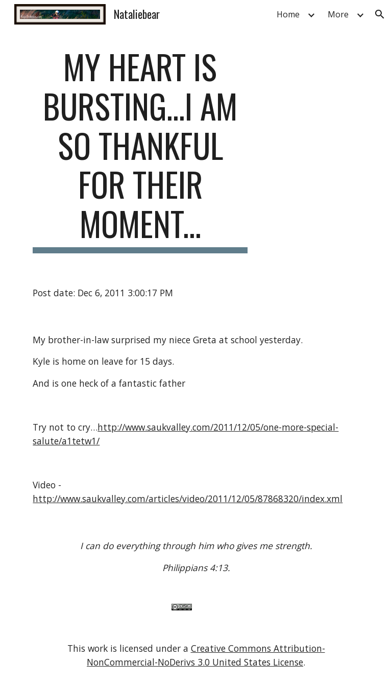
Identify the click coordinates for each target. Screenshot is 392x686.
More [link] (338, 14)
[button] (380, 14)
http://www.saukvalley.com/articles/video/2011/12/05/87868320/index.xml (187, 498)
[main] (140, 150)
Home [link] (288, 14)
